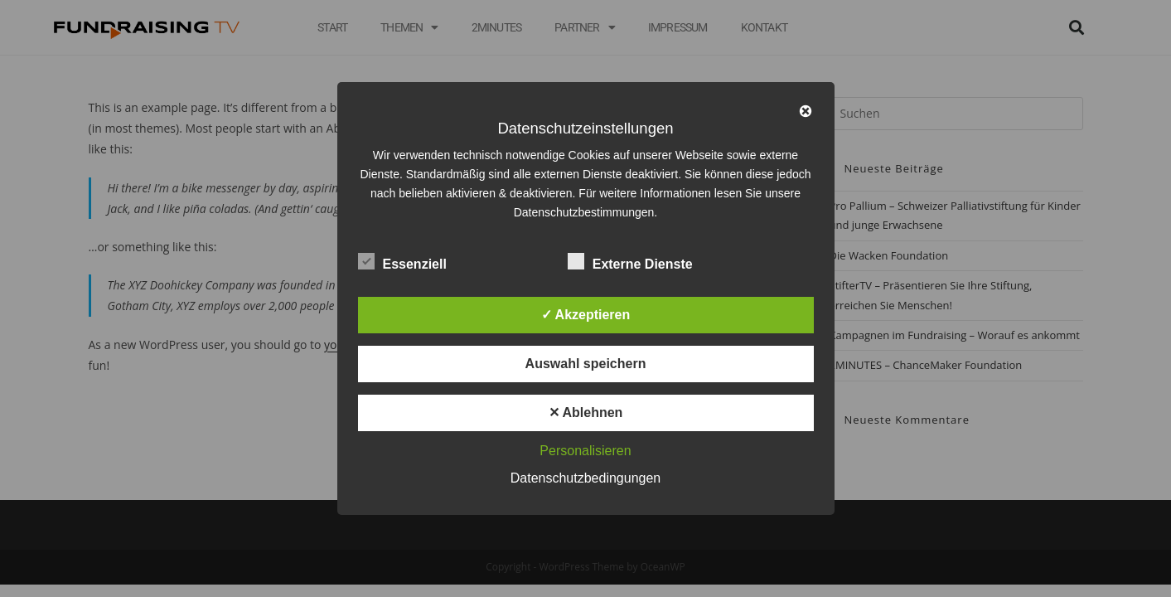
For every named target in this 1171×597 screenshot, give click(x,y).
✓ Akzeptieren (586, 315)
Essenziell (402, 261)
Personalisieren (585, 451)
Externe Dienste (630, 261)
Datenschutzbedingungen (585, 478)
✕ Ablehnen (586, 412)
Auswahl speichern (585, 364)
